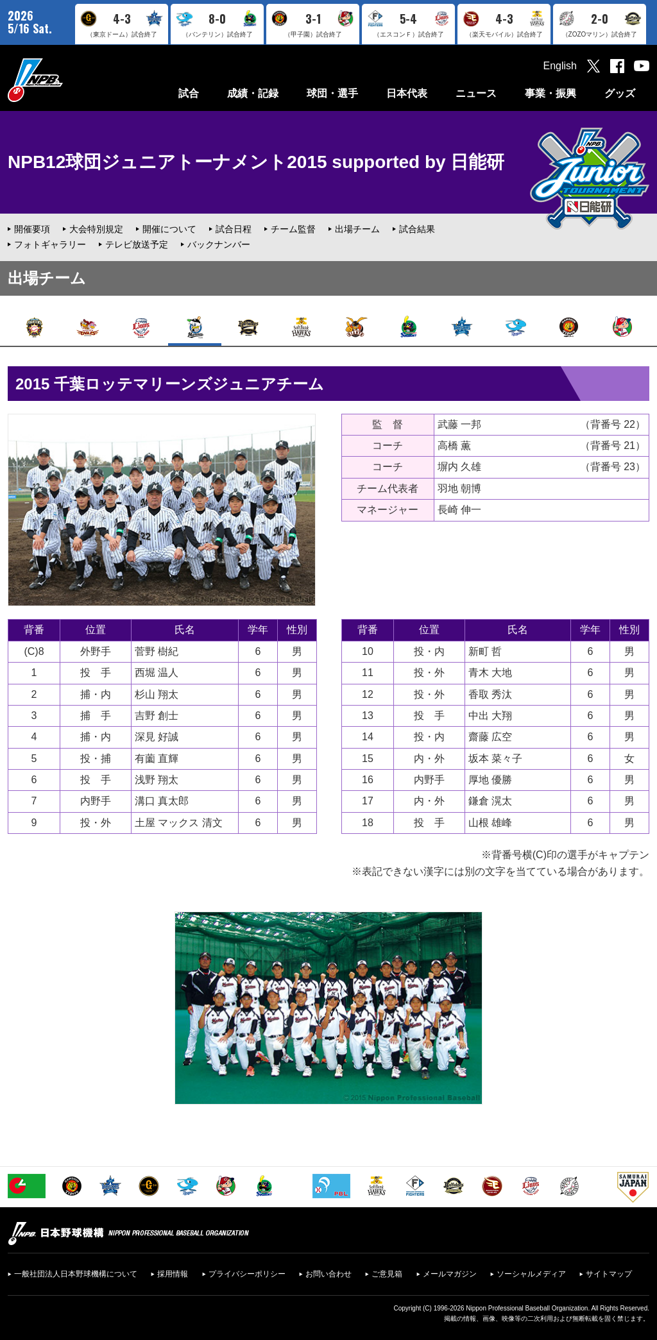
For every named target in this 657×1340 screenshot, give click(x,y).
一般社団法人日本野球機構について (75, 1273)
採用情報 (172, 1273)
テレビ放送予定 (136, 244)
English (560, 65)
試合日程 (234, 229)
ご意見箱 (386, 1273)
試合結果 (417, 229)
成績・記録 (252, 93)
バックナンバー (218, 244)
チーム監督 (293, 229)
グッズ (619, 93)
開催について (169, 229)
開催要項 (32, 229)
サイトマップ (609, 1273)
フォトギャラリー (50, 244)
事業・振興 (550, 93)
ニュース (476, 93)
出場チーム (357, 229)
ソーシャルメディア (531, 1273)
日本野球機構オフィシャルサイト (67, 79)
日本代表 (406, 93)
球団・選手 (332, 93)
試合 (188, 93)
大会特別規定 (96, 229)
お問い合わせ (328, 1273)
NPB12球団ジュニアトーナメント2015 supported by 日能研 (256, 162)
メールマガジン (450, 1273)
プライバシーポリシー (247, 1273)
